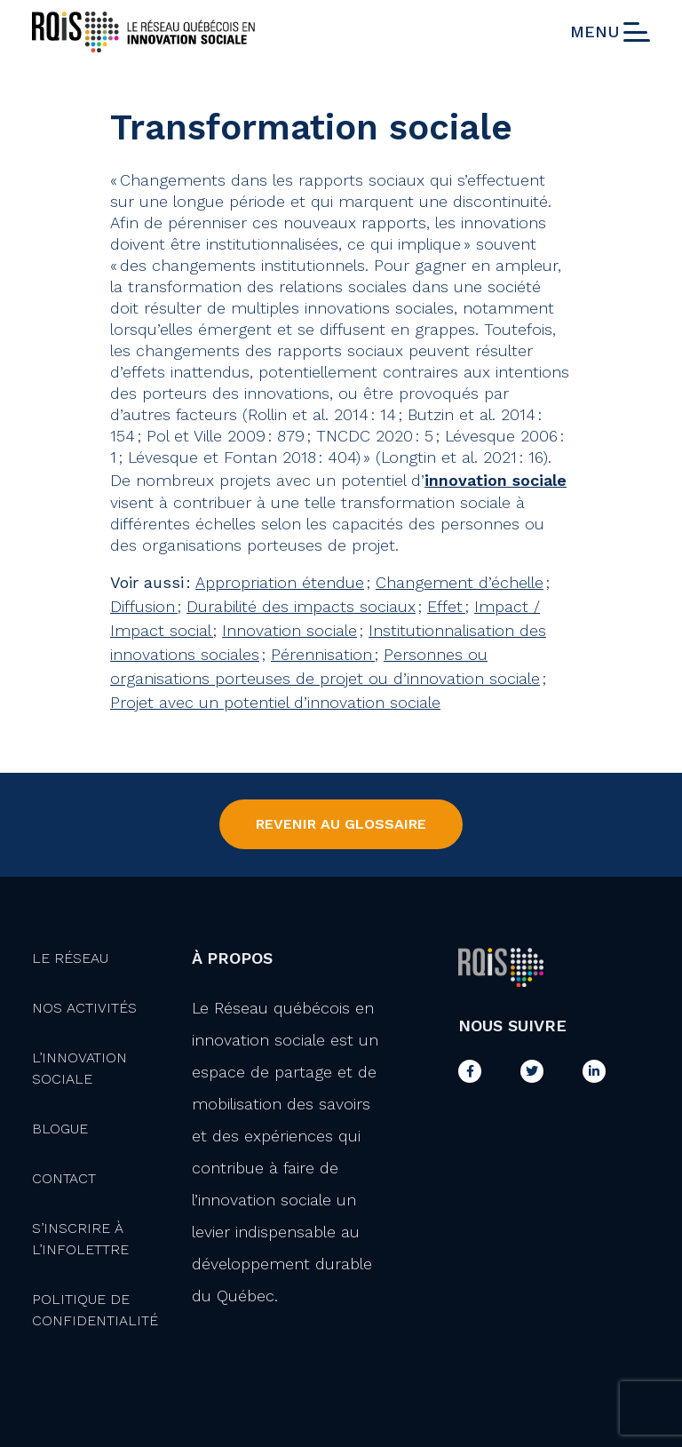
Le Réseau (70, 958)
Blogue (60, 1128)
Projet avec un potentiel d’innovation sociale (275, 702)
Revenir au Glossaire (341, 823)
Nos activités (84, 1007)
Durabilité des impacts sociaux (301, 606)
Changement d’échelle (459, 582)
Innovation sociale (289, 630)
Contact (64, 1178)
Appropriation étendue (279, 582)
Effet (446, 606)
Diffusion (144, 606)
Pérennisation (323, 654)
